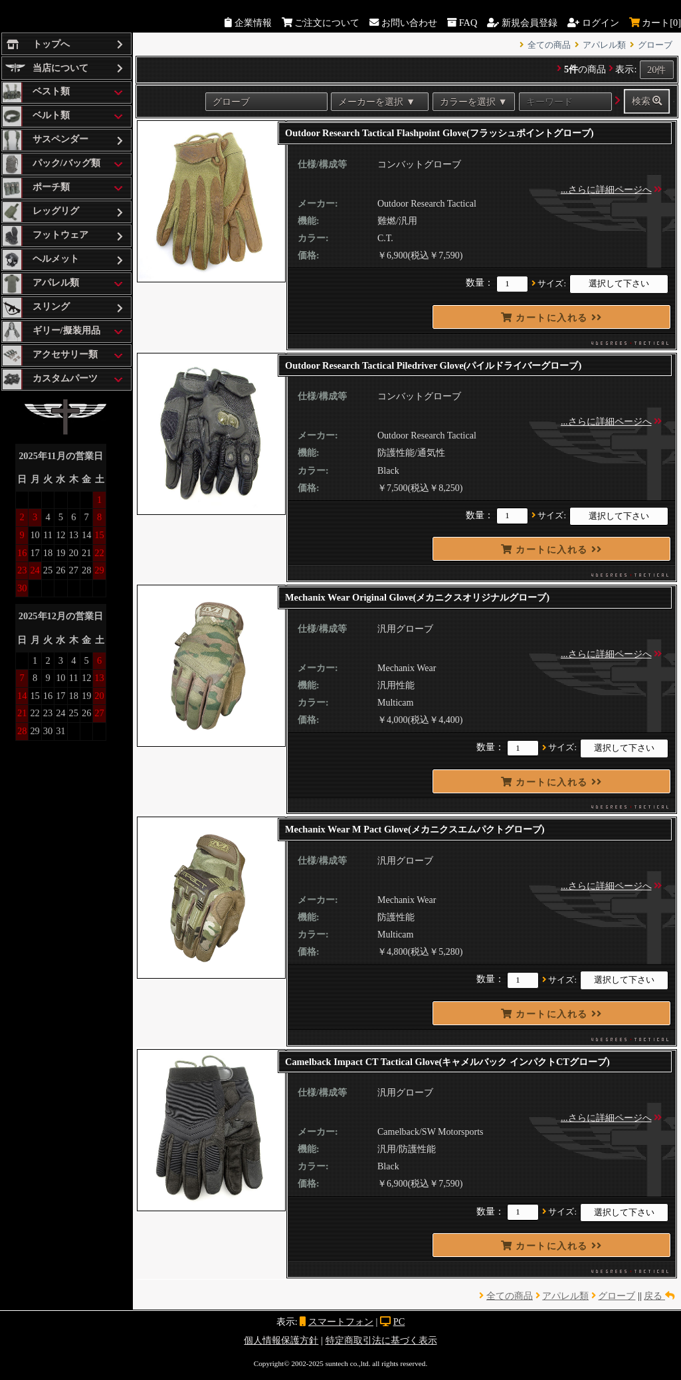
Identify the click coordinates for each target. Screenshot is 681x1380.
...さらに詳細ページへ (606, 190)
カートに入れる (552, 317)
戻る (659, 1295)
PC (399, 1321)
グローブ (655, 45)
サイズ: (551, 283)
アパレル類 (604, 45)
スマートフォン (340, 1321)
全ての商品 (549, 45)
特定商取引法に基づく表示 (381, 1340)
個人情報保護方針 (281, 1340)
